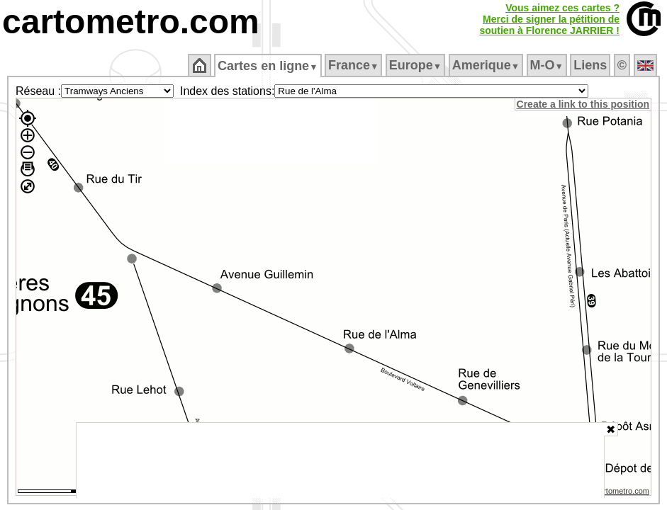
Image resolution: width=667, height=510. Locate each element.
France (354, 65)
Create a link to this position (583, 104)
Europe (416, 65)
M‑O (547, 65)
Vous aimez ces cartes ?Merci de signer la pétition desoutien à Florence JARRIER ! (549, 19)
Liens (591, 65)
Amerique (486, 65)
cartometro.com (130, 21)
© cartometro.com (619, 493)
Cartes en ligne (269, 66)
